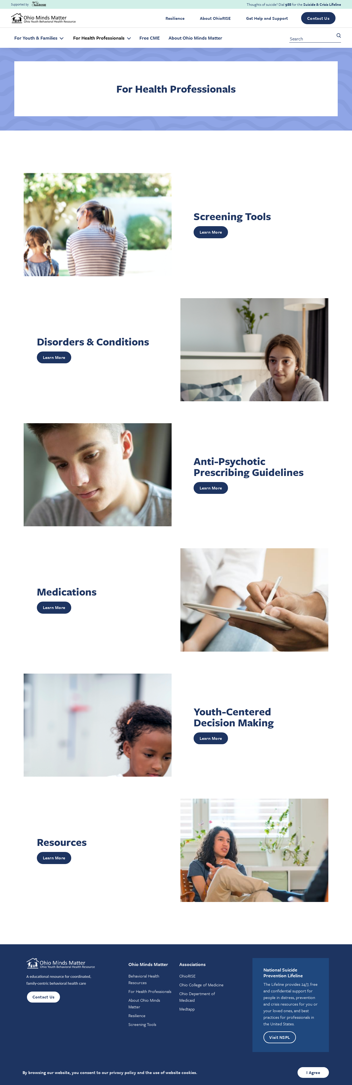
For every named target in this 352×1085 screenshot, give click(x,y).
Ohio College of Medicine (201, 985)
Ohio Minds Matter (148, 964)
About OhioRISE (215, 18)
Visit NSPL (280, 1037)
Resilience (175, 18)
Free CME (149, 37)
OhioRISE (187, 976)
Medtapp (187, 1009)
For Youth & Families (36, 37)
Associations (192, 964)
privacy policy (122, 1072)
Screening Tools (142, 1024)
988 (288, 4)
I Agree (313, 1072)
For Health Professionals (99, 37)
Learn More (211, 232)
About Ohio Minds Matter (195, 37)
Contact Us (318, 18)
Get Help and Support (267, 18)
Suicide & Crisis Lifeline (322, 4)
